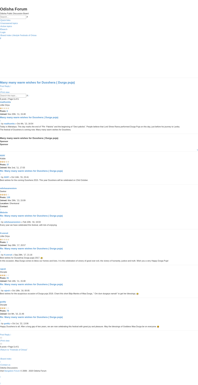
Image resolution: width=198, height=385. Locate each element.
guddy (3, 302)
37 (8, 165)
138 (8, 197)
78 (8, 311)
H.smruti (4, 233)
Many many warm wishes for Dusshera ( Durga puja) (37, 82)
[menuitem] (9, 23)
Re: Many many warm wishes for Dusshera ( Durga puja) (31, 171)
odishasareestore (8, 188)
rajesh (3, 269)
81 (8, 278)
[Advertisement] (75, 57)
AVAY (2, 156)
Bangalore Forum (12, 371)
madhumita (5, 102)
